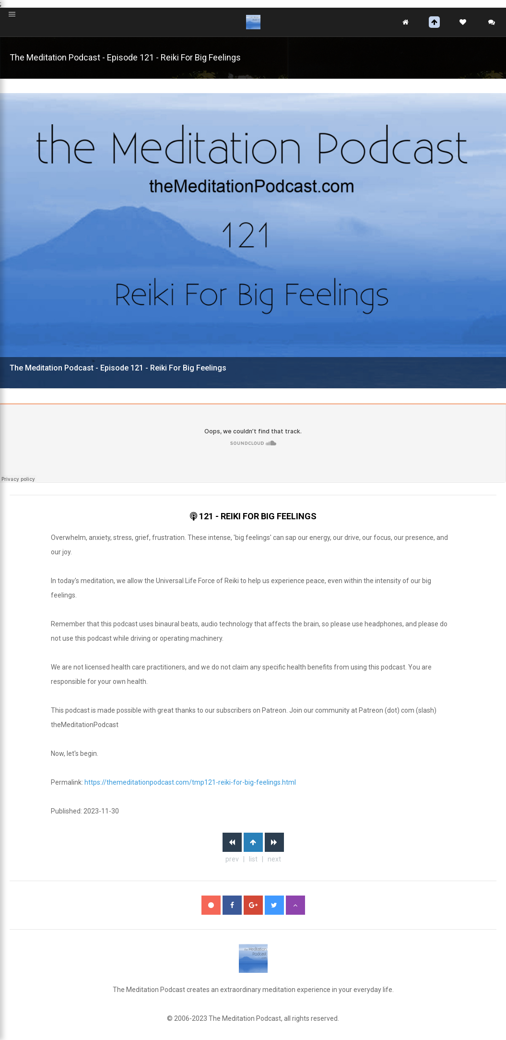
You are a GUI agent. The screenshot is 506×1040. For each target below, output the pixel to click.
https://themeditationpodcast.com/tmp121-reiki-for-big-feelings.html (190, 782)
